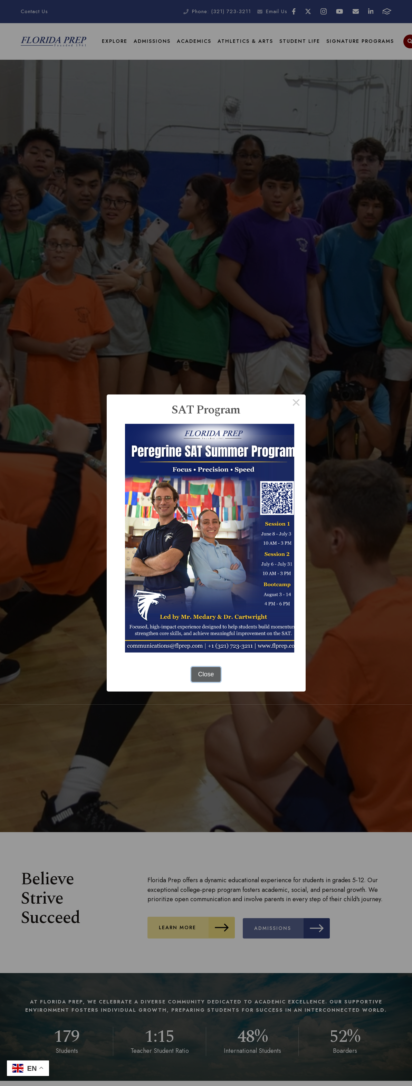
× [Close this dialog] (296, 403)
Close (206, 674)
